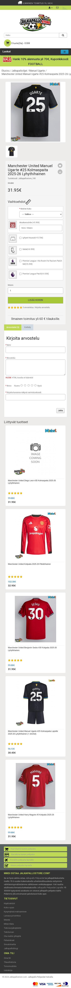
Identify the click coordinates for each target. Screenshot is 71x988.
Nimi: (9, 345)
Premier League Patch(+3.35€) (36, 274)
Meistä (7, 920)
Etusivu (6, 70)
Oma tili (7, 958)
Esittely (27, 327)
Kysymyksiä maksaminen (15, 911)
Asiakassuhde (25, 222)
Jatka (60, 410)
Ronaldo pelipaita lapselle (22, 860)
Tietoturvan (9, 932)
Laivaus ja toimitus (12, 916)
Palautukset (9, 940)
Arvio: (9, 386)
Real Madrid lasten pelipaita (23, 849)
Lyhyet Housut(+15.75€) (33, 238)
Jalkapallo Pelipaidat (34, 878)
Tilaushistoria (10, 962)
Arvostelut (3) (12, 327)
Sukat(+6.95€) (29, 249)
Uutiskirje (8, 970)
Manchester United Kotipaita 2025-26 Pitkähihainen (29, 564)
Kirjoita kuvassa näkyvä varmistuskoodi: (24, 392)
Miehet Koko (26, 209)
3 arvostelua (28, 307)
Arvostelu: (11, 358)
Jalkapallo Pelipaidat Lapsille (50, 887)
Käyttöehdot (9, 903)
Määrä (10, 285)
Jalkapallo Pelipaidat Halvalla (40, 977)
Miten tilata (9, 924)
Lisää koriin (35, 300)
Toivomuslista (10, 966)
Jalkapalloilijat (19, 70)
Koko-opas (9, 907)
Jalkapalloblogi (11, 948)
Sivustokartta (10, 944)
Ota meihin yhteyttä (12, 936)
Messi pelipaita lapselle (21, 865)
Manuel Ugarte (37, 70)
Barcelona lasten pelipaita (23, 854)
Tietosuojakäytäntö (12, 928)
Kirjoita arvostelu (42, 307)
